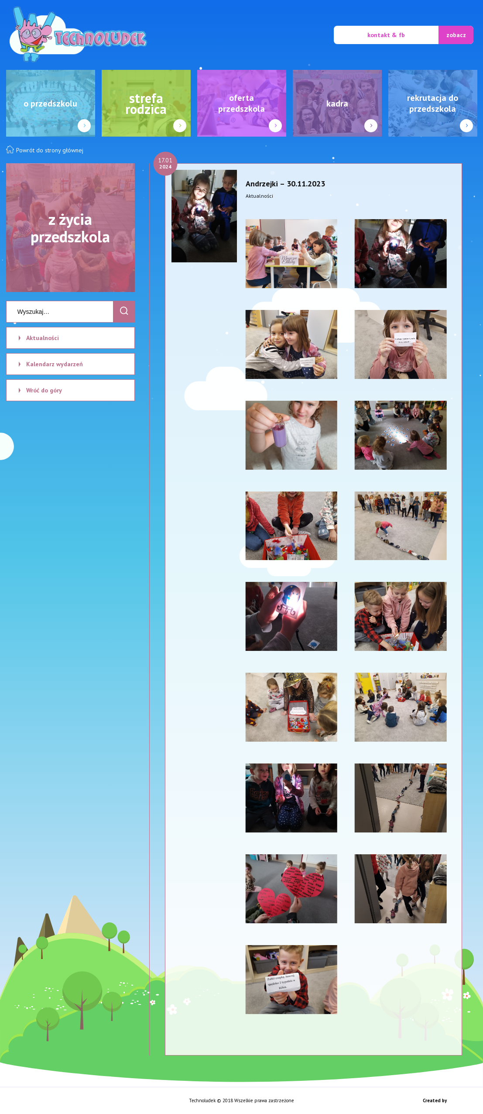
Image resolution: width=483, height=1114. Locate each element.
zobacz (456, 35)
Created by (435, 1100)
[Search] (124, 312)
